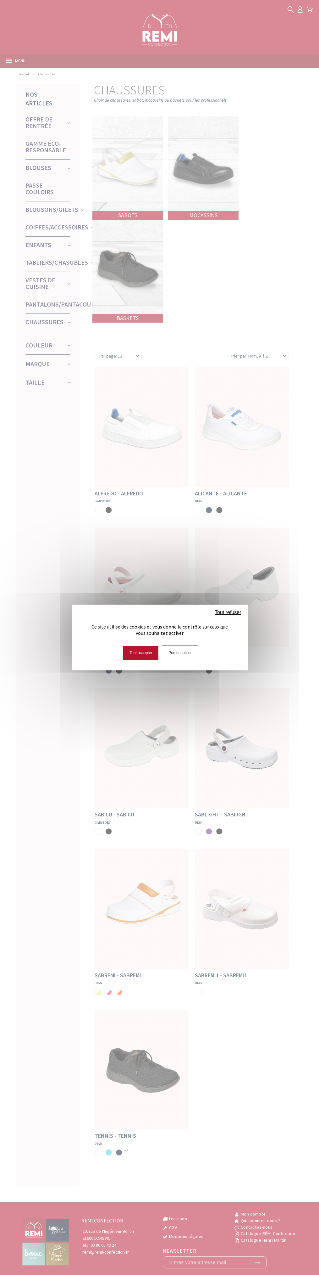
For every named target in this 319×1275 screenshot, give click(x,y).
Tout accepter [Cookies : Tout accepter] (140, 653)
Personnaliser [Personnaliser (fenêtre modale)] (179, 653)
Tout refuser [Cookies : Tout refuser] (228, 612)
